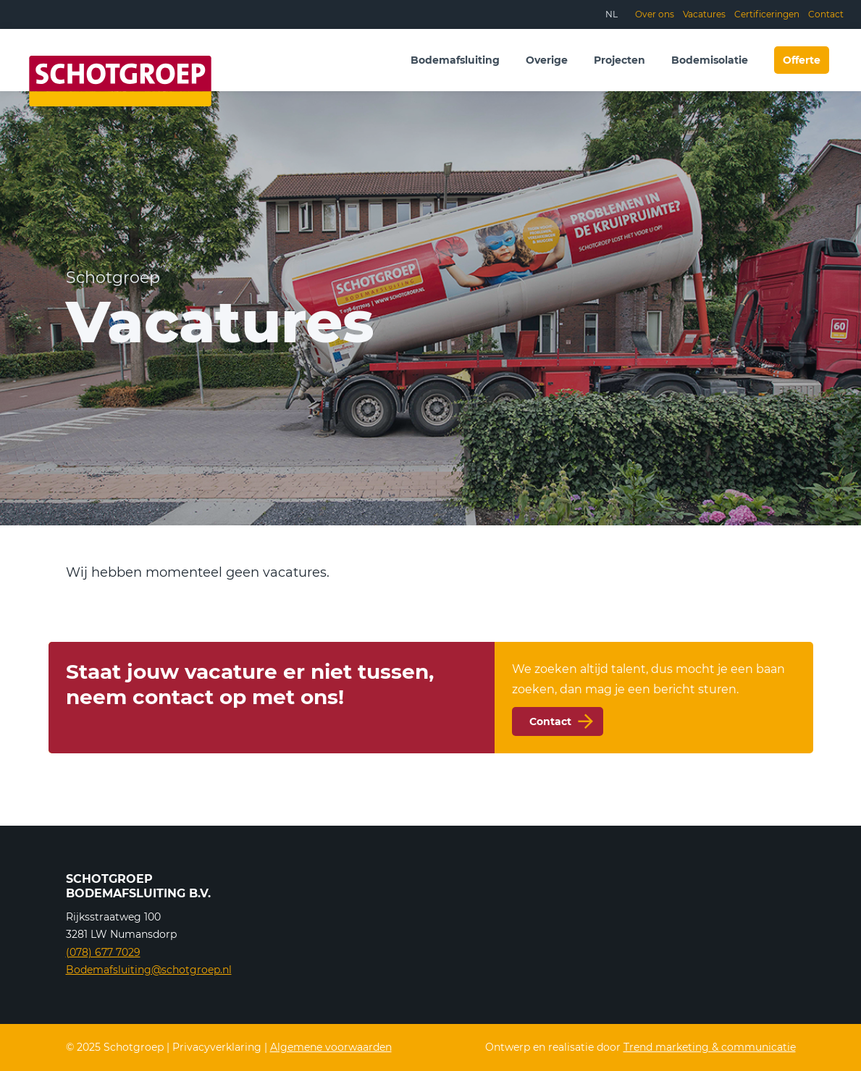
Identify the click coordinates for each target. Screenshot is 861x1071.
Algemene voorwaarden (331, 1047)
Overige (547, 60)
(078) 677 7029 (103, 952)
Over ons (654, 14)
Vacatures (704, 14)
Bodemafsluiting (455, 60)
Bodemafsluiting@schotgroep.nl (149, 969)
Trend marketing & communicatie (709, 1047)
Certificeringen (766, 14)
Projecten (619, 60)
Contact (826, 14)
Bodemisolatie (709, 60)
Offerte (801, 60)
